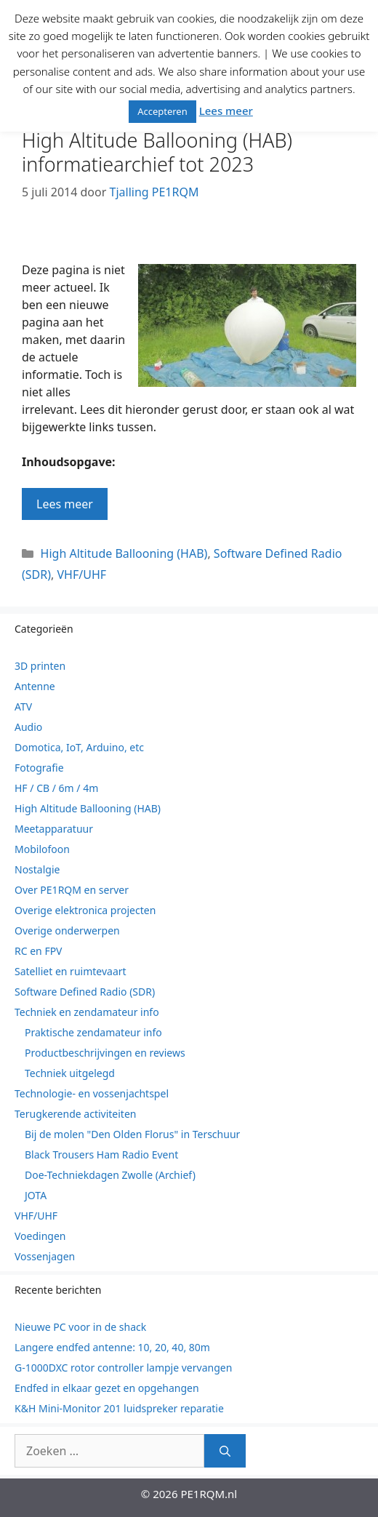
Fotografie (39, 767)
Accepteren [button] (162, 111)
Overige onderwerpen (67, 930)
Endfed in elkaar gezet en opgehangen (107, 1388)
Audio (28, 727)
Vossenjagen (45, 1256)
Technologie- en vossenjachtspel (92, 1093)
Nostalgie (37, 869)
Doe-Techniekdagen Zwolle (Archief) (110, 1175)
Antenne (35, 686)
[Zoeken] (225, 1451)
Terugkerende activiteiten (75, 1114)
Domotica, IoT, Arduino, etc (79, 747)
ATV (23, 706)
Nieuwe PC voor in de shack (80, 1327)
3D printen (40, 666)
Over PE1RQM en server (72, 890)
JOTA (36, 1195)
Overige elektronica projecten (85, 910)
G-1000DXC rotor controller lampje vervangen (123, 1367)
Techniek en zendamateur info (87, 1012)
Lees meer (226, 110)
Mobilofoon (42, 849)
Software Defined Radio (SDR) (85, 991)
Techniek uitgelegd (70, 1073)
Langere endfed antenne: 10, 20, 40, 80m (112, 1347)
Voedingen (40, 1236)
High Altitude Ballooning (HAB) (124, 553)
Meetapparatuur (54, 829)
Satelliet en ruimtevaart (70, 971)
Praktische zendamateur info (93, 1032)
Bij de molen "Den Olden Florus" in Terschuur (132, 1134)
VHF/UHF (81, 575)
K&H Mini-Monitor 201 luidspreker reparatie (119, 1408)
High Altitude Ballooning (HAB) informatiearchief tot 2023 (157, 152)
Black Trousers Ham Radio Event (101, 1154)
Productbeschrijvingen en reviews (105, 1053)
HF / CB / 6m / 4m (56, 788)
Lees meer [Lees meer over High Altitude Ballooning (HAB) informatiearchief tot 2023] (64, 504)
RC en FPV (39, 951)
